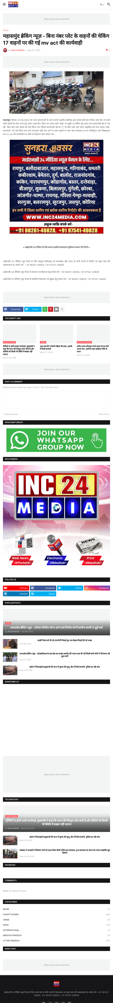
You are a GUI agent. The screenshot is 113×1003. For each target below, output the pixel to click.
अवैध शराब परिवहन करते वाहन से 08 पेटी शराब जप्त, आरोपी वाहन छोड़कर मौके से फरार (93, 349)
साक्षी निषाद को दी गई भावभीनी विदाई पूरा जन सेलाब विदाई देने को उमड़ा (65, 640)
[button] (4, 4)
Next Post (103, 414)
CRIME (56, 919)
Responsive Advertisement (56, 19)
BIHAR (56, 909)
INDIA (56, 924)
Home (6, 30)
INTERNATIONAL (56, 930)
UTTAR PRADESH (56, 940)
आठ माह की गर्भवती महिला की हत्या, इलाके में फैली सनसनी (56, 347)
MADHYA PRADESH (56, 935)
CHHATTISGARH (56, 914)
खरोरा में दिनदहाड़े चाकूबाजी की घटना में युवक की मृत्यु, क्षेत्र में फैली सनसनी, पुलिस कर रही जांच (64, 667)
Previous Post (11, 414)
